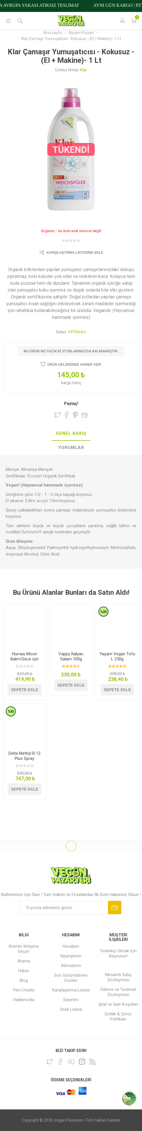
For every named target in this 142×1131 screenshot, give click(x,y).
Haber (23, 970)
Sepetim (71, 999)
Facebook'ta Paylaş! (66, 415)
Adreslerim (71, 965)
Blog (24, 980)
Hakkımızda (23, 999)
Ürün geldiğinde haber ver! (74, 365)
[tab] (71, 434)
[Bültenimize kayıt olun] (64, 907)
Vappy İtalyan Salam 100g (70, 656)
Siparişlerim (71, 956)
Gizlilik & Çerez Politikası (118, 1016)
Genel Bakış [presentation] (71, 433)
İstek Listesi (71, 1009)
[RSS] (92, 1061)
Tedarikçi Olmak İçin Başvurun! (118, 953)
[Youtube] (71, 1061)
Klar (83, 69)
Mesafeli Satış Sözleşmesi (118, 977)
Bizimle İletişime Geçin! (24, 949)
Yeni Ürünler (24, 990)
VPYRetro (77, 331)
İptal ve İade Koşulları (118, 1004)
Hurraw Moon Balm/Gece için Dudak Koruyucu (25, 659)
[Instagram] (81, 1061)
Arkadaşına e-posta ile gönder (84, 415)
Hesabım (71, 946)
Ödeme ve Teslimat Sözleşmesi (118, 992)
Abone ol (114, 907)
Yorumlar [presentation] (71, 447)
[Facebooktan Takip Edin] (60, 1061)
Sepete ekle (24, 689)
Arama (24, 961)
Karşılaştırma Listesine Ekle (75, 253)
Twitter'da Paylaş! (57, 415)
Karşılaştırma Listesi (71, 990)
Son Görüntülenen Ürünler (71, 978)
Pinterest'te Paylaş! (76, 415)
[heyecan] (49, 1061)
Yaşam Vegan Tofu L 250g (117, 656)
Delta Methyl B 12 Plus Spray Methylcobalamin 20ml (25, 761)
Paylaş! (71, 403)
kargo (66, 383)
